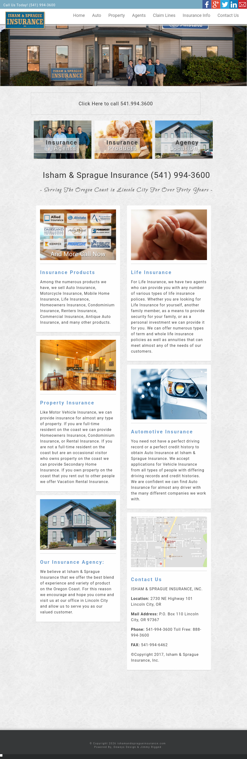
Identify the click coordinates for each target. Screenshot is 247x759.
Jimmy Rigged (150, 747)
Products (122, 145)
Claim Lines (164, 15)
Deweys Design (125, 747)
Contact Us (228, 15)
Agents (139, 15)
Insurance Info (196, 15)
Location (184, 145)
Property (116, 15)
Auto (96, 15)
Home (79, 15)
